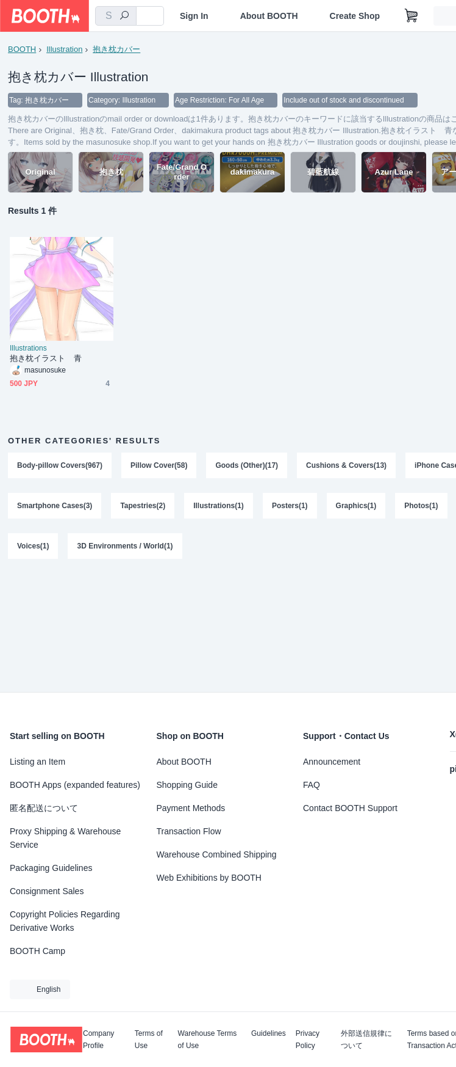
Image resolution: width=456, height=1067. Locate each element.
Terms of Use (149, 1039)
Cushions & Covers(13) (346, 465)
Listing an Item (37, 762)
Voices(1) (33, 546)
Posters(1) (290, 505)
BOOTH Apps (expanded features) (75, 785)
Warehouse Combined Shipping (217, 854)
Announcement (331, 762)
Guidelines (268, 1034)
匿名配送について (44, 808)
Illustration (64, 49)
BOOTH (22, 49)
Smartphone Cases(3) (54, 505)
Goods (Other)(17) (246, 465)
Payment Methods (191, 808)
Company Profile (98, 1039)
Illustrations (28, 348)
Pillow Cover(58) (158, 465)
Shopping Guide (187, 785)
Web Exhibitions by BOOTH (209, 878)
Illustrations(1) (218, 505)
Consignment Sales (47, 891)
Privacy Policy (307, 1039)
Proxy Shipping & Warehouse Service (65, 838)
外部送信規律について (366, 1039)
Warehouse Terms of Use (207, 1039)
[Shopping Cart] (411, 16)
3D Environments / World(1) (125, 546)
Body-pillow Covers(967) (59, 465)
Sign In (194, 16)
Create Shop (355, 16)
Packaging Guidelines (51, 868)
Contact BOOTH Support (350, 808)
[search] (124, 16)
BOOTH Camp (37, 951)
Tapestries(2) (142, 505)
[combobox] (116, 16)
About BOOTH (269, 16)
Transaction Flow (189, 831)
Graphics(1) (356, 505)
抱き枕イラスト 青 (46, 358)
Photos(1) (421, 505)
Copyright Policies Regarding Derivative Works (65, 921)
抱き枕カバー (116, 49)
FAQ (311, 785)
